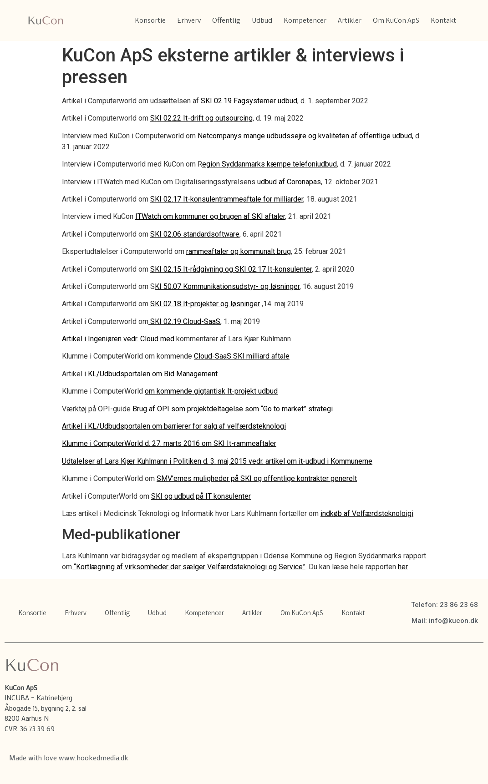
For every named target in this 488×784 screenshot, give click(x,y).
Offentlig (226, 20)
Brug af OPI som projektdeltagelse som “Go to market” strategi (232, 409)
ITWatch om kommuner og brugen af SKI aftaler (210, 216)
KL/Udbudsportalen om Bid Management (153, 373)
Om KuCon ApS (396, 20)
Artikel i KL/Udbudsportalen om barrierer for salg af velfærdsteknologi (174, 426)
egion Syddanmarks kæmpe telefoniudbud (269, 164)
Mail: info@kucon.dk (445, 621)
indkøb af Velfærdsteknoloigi (366, 513)
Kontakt (443, 20)
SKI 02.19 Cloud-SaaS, (185, 321)
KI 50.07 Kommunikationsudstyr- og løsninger (227, 286)
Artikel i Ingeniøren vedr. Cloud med (118, 338)
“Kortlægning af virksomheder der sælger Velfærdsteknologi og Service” (188, 566)
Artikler (349, 20)
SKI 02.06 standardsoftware (194, 234)
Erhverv (189, 20)
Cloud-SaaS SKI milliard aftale (242, 356)
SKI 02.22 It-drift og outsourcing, (202, 118)
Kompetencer (305, 20)
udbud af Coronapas (289, 181)
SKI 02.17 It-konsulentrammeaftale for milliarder (226, 199)
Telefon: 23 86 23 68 (444, 605)
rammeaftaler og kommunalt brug (238, 251)
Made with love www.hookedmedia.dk (68, 757)
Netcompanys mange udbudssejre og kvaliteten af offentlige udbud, (305, 136)
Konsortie (150, 20)
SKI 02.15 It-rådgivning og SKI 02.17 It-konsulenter (231, 269)
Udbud (262, 20)
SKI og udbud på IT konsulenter (201, 496)
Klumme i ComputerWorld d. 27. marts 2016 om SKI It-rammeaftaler (169, 443)
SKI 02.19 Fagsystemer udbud (249, 100)
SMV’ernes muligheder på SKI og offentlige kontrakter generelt (257, 478)
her (403, 566)
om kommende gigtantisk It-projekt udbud (211, 391)
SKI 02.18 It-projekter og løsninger (205, 303)
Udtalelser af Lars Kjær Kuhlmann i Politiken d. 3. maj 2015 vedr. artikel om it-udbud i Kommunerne (217, 461)
